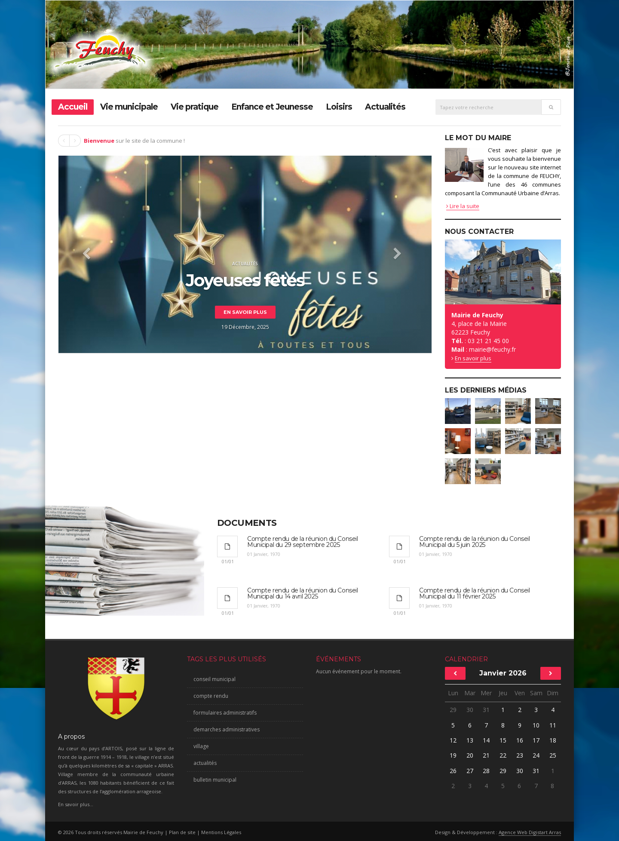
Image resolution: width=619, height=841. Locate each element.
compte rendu (210, 696)
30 (469, 710)
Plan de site (182, 832)
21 (486, 755)
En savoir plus (245, 312)
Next (75, 140)
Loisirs (339, 107)
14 (486, 740)
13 (469, 740)
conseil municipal (214, 679)
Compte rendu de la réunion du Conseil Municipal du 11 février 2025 (474, 593)
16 (519, 740)
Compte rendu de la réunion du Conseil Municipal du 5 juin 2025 (474, 542)
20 (469, 755)
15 (502, 740)
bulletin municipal (214, 779)
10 (536, 725)
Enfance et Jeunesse (272, 107)
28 (486, 771)
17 (536, 740)
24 (536, 755)
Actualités (385, 107)
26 (453, 771)
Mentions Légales (221, 832)
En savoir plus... (75, 804)
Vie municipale (129, 107)
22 (502, 755)
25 (552, 755)
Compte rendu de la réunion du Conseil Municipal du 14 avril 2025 (302, 593)
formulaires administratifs (225, 712)
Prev (63, 140)
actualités (205, 763)
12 (453, 740)
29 (453, 710)
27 (469, 771)
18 (552, 740)
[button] (86, 254)
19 (453, 755)
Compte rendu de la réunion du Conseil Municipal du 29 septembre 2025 (302, 542)
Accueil (72, 107)
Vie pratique (194, 107)
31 (486, 710)
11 (552, 725)
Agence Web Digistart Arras (530, 832)
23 (519, 755)
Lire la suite (462, 206)
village (201, 746)
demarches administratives (226, 729)
